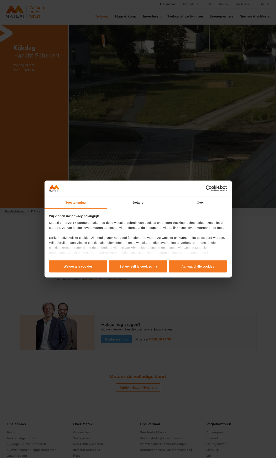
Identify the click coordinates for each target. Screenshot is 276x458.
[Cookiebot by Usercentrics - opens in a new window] (209, 188)
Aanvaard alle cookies (197, 266)
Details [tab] (138, 202)
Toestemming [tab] (76, 202)
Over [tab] (200, 202)
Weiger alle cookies (78, 266)
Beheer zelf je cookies (138, 266)
